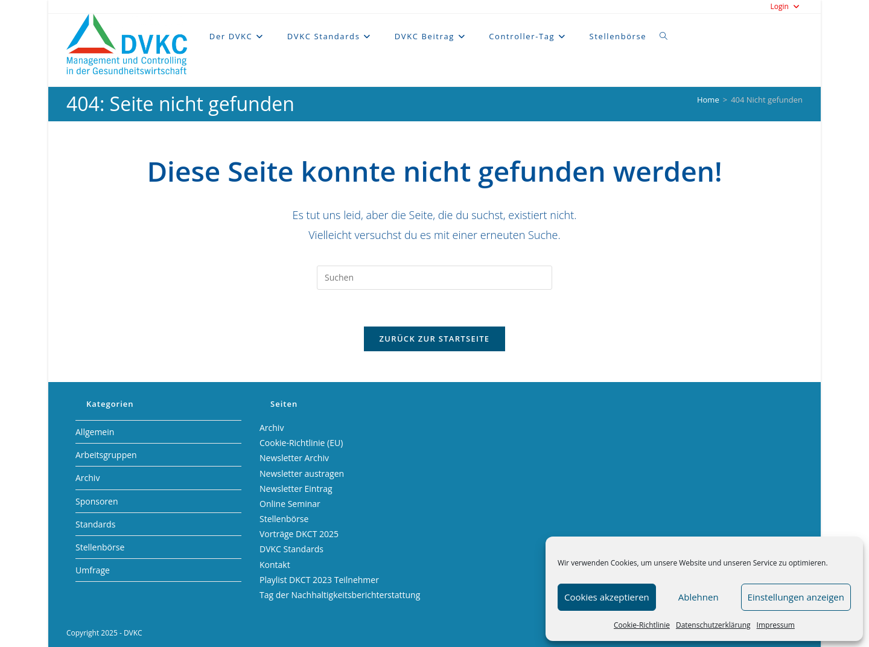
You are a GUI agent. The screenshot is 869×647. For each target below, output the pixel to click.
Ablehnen (698, 597)
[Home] (708, 99)
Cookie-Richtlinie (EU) (301, 442)
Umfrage (92, 570)
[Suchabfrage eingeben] (434, 278)
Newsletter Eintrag (296, 488)
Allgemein (94, 432)
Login (786, 6)
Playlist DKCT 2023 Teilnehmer (319, 579)
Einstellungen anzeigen (796, 597)
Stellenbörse (99, 547)
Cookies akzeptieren (606, 597)
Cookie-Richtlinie (642, 625)
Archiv (87, 477)
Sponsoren (96, 501)
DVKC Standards (291, 549)
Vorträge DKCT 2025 (299, 534)
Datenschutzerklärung (713, 625)
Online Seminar (289, 503)
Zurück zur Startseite (435, 338)
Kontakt (274, 564)
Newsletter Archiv (294, 458)
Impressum (776, 625)
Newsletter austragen (301, 473)
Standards (95, 524)
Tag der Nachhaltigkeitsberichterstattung (339, 595)
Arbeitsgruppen (106, 455)
